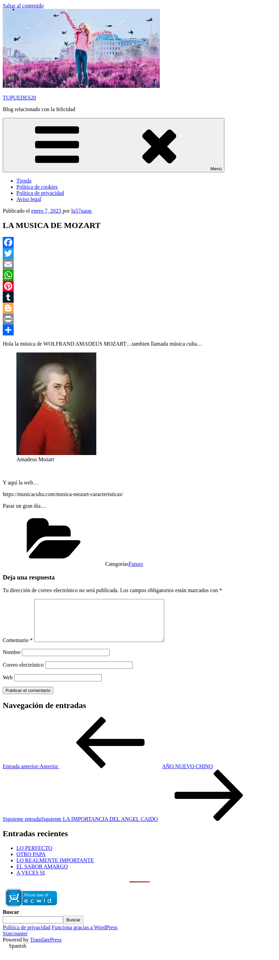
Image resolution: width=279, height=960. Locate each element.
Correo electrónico (23, 673)
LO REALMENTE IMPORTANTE (55, 868)
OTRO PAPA (31, 862)
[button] (139, 954)
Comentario (18, 648)
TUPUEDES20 (19, 98)
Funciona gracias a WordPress (85, 935)
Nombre (11, 660)
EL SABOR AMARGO (42, 875)
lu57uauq (81, 211)
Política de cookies (37, 187)
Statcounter (15, 942)
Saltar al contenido (23, 6)
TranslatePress (46, 948)
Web (8, 686)
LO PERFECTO (34, 856)
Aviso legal (28, 199)
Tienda (23, 181)
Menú (113, 145)
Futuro (135, 564)
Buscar (11, 920)
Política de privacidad (40, 193)
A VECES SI (30, 881)
